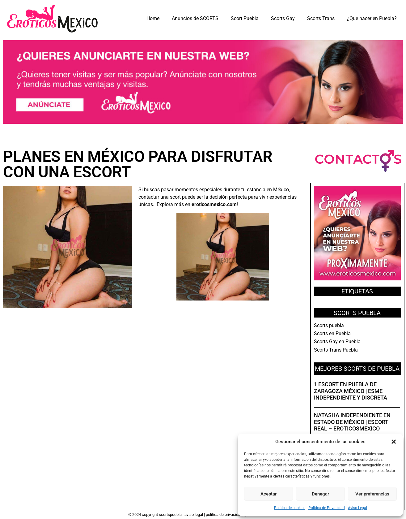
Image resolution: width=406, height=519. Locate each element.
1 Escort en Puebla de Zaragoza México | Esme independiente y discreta (350, 391)
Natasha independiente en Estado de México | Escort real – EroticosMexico (352, 422)
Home (152, 18)
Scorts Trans (321, 18)
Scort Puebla (245, 18)
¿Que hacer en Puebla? (372, 18)
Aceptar (268, 494)
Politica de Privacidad (224, 514)
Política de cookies (289, 508)
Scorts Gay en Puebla (337, 341)
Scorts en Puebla (332, 333)
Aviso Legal (357, 508)
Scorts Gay (283, 18)
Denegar (320, 494)
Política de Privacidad (326, 508)
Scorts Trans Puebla (336, 350)
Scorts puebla (329, 325)
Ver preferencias (372, 494)
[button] (394, 442)
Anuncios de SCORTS (195, 18)
